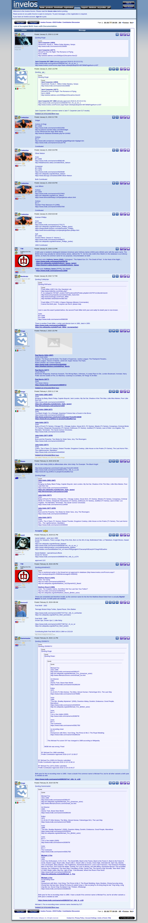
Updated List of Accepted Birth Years (47, 113)
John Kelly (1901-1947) (44, 395)
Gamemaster (25, 638)
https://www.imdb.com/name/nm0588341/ (51, 325)
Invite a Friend (102, 918)
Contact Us (70, 918)
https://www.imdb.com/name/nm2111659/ (51, 271)
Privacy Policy (79, 918)
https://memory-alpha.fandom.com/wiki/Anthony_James (57, 265)
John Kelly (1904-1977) (44, 409)
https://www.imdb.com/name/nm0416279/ (51, 261)
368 (120, 22)
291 (105, 22)
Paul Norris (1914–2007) (44, 355)
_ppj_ (23, 34)
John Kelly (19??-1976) (44, 435)
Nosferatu (24, 276)
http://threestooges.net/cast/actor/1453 (50, 406)
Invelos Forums (46, 22)
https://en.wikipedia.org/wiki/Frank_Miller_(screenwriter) (56, 327)
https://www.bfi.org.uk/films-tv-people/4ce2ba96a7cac (55, 419)
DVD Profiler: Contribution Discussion (66, 22)
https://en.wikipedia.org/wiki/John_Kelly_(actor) (53, 404)
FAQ (109, 918)
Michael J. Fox (46, 855)
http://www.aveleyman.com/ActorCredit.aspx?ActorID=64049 (58, 417)
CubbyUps (25, 117)
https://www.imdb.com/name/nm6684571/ (51, 385)
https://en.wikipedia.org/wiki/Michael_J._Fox (58, 874)
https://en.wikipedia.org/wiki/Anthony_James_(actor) (56, 263)
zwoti (23, 535)
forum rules (52, 11)
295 (116, 22)
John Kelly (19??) (42, 422)
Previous (125, 22)
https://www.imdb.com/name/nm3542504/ (51, 364)
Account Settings (90, 918)
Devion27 (24, 603)
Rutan (23, 461)
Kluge (23, 69)
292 (108, 22)
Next (132, 22)
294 (113, 22)
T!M (21, 249)
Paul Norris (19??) (42, 370)
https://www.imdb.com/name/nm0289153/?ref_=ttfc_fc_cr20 (57, 779)
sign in (38, 17)
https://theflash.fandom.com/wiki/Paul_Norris (52, 366)
